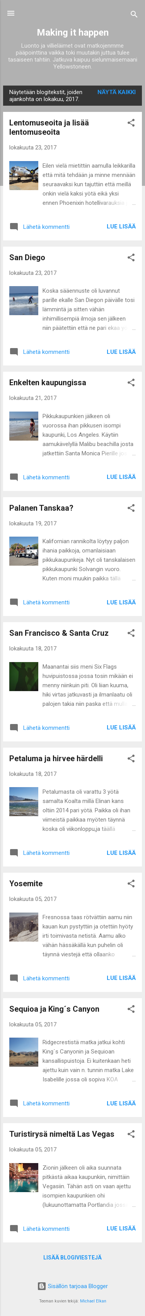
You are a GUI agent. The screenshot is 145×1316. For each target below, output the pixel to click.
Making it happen (73, 32)
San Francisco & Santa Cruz (59, 633)
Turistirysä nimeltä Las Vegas (61, 1134)
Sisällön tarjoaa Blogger (72, 1286)
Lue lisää (121, 226)
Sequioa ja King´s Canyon (54, 1009)
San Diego (27, 257)
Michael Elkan (93, 1301)
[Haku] (134, 15)
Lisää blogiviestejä (72, 1257)
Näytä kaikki (116, 92)
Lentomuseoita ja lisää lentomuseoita (49, 127)
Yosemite (26, 883)
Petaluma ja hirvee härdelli (56, 758)
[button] (131, 124)
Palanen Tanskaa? (41, 508)
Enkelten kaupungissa (47, 382)
